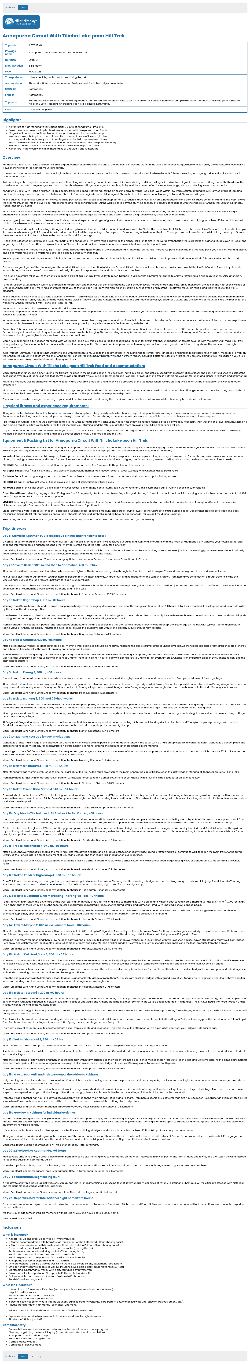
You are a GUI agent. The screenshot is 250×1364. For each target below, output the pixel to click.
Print (23, 7)
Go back (10, 7)
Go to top (36, 1356)
